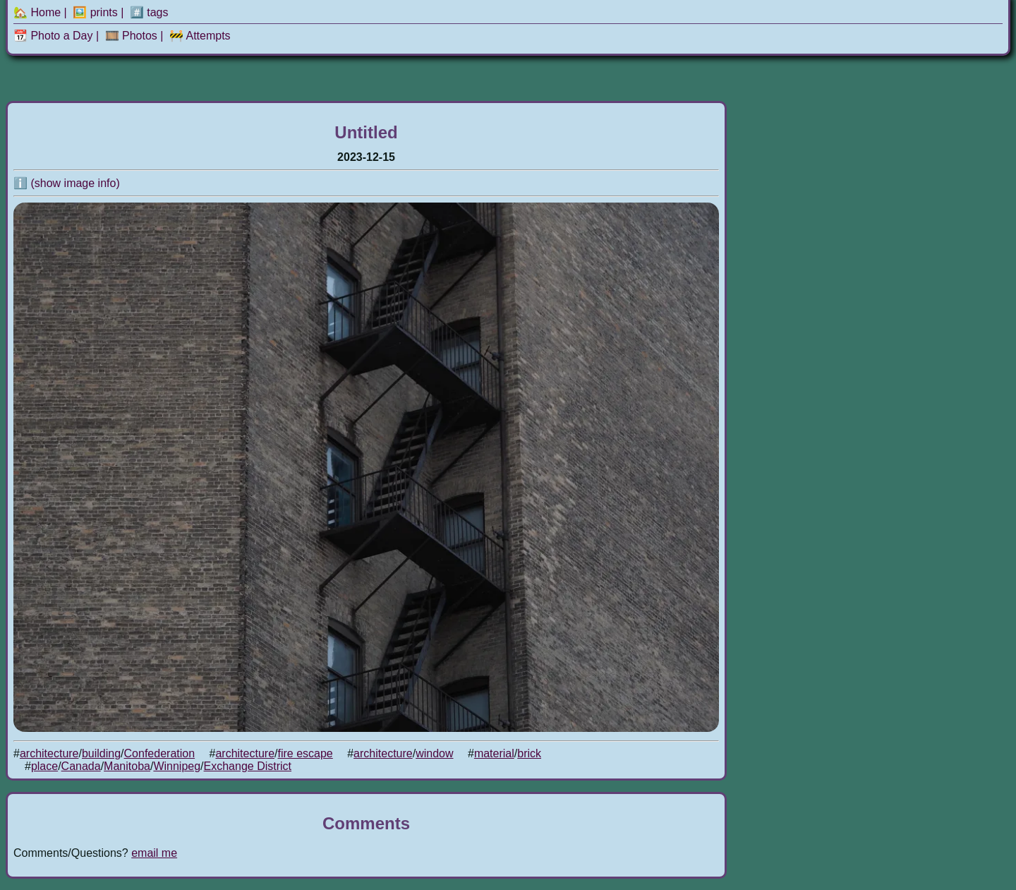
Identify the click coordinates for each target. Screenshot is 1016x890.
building (101, 753)
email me (154, 853)
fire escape (304, 753)
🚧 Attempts (200, 36)
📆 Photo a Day (53, 36)
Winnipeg (176, 766)
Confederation (159, 753)
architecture (49, 753)
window (434, 753)
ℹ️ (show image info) (66, 183)
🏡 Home (37, 12)
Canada (81, 766)
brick (529, 753)
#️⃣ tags (149, 12)
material (494, 753)
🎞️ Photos (131, 36)
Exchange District (248, 766)
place (44, 766)
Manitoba (127, 766)
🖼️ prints (95, 12)
